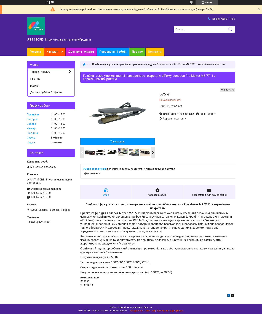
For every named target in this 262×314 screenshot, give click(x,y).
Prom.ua (148, 307)
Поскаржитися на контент (142, 310)
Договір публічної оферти (46, 92)
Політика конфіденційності (170, 310)
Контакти (154, 51)
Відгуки (34, 85)
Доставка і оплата (81, 51)
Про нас (137, 51)
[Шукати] (230, 29)
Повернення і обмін (112, 51)
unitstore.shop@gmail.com (46, 188)
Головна (35, 51)
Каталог (52, 51)
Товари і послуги (40, 71)
